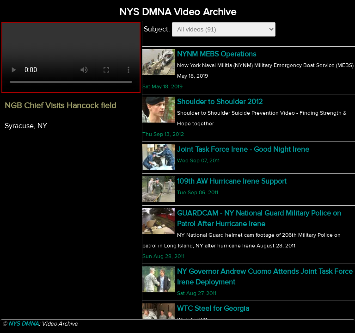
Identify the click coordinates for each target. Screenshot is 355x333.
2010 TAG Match (203, 91)
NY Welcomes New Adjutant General (236, 297)
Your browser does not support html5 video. (71, 57)
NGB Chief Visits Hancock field (226, 54)
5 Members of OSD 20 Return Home (235, 212)
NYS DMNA (23, 323)
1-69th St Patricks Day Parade (223, 175)
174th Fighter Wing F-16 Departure (231, 249)
